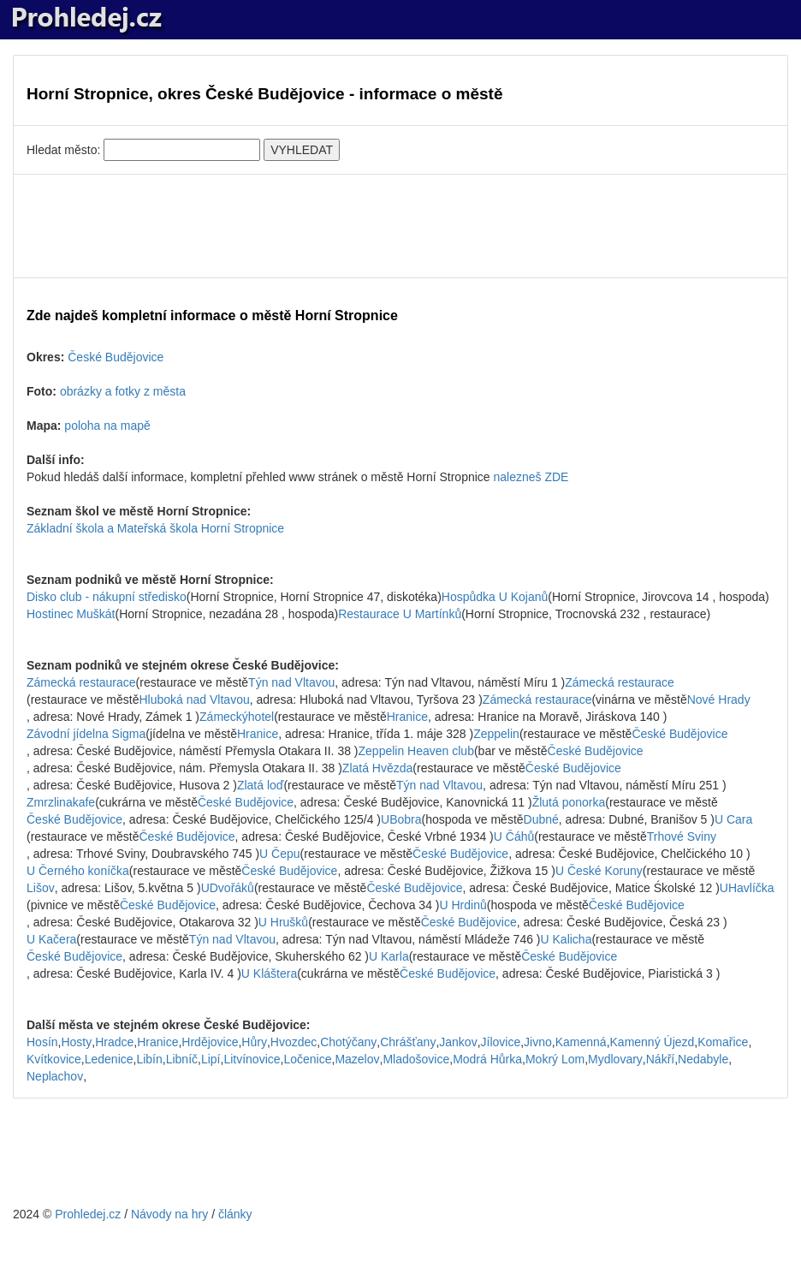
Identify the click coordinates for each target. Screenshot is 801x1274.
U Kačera (51, 939)
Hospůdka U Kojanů (495, 597)
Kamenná (581, 1042)
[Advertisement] (400, 226)
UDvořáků (227, 888)
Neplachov (55, 1076)
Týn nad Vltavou (291, 682)
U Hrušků (283, 922)
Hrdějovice (209, 1042)
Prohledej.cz (88, 1214)
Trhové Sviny (681, 836)
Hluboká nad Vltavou (194, 699)
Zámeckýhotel (236, 716)
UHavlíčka (747, 888)
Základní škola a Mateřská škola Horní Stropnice (155, 528)
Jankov (458, 1042)
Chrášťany (408, 1042)
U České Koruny (599, 871)
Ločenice (307, 1059)
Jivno (538, 1042)
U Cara (733, 819)
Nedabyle (703, 1059)
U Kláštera (269, 973)
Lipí (211, 1059)
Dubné (541, 819)
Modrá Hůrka (487, 1059)
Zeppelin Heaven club (416, 751)
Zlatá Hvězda (377, 768)
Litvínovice (251, 1059)
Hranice (407, 716)
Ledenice (109, 1059)
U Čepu (279, 853)
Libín (149, 1059)
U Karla (389, 956)
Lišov (41, 888)
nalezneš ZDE (531, 477)
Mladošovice (416, 1059)
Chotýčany (348, 1042)
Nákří (660, 1059)
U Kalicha (566, 939)
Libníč (182, 1059)
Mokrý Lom (554, 1059)
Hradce (114, 1042)
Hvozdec (293, 1042)
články (235, 1214)
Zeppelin (496, 734)
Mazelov (357, 1059)
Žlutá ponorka (569, 802)
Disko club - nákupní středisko (107, 597)
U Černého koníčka (78, 871)
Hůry (254, 1042)
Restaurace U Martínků (399, 614)
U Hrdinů (462, 905)
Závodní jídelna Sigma (86, 734)
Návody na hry (169, 1214)
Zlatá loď (260, 785)
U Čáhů (514, 836)
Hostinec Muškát (71, 614)
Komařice (722, 1042)
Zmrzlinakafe (61, 802)
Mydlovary (615, 1059)
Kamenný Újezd (652, 1042)
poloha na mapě (107, 425)
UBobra (401, 819)
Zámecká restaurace (81, 682)
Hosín (42, 1042)
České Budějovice (115, 357)
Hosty (76, 1042)
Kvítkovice (54, 1059)
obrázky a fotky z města (123, 391)
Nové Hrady (719, 699)
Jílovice (501, 1042)
